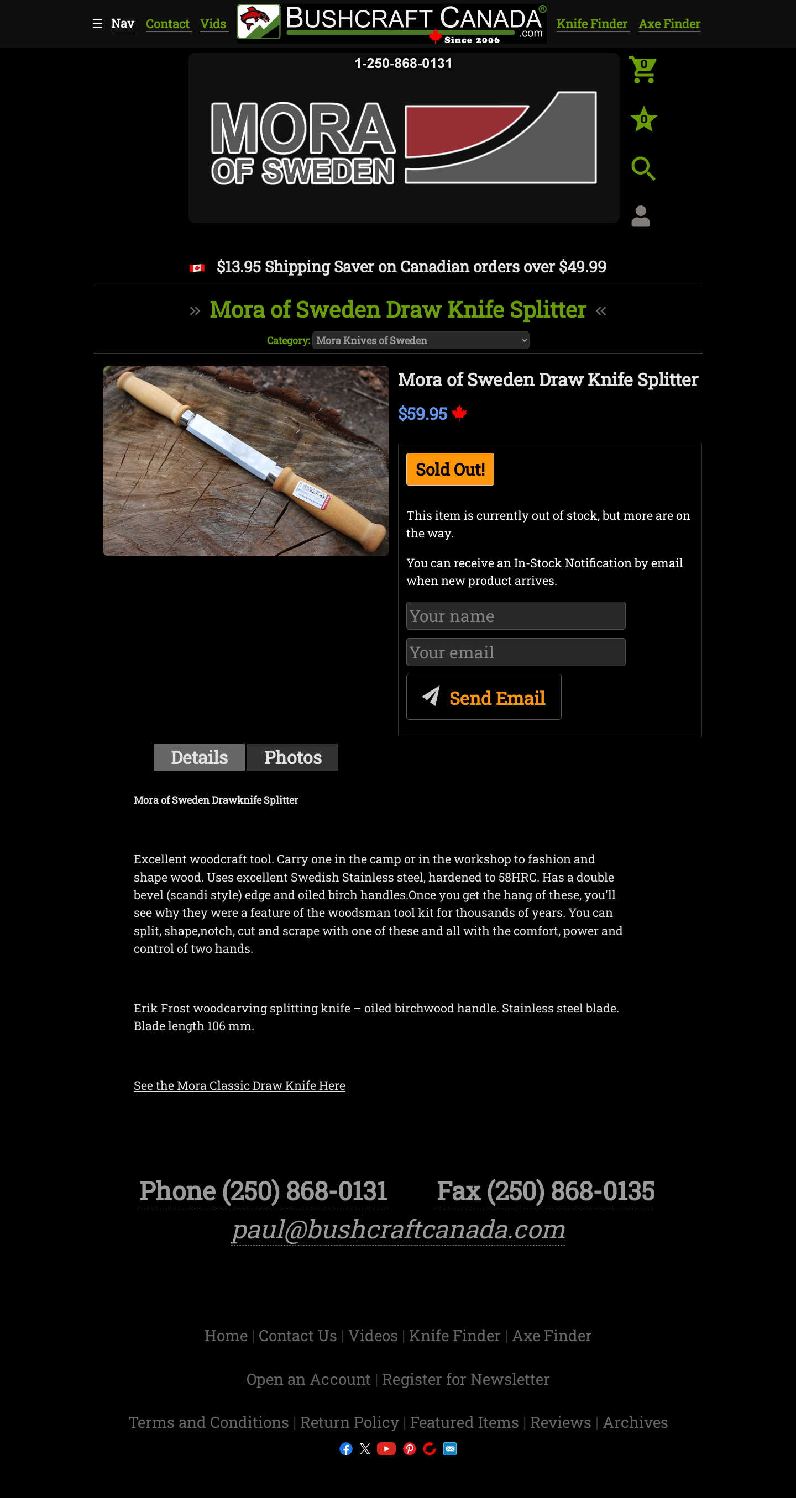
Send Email (481, 694)
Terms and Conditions (210, 1457)
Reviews (562, 1457)
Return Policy (351, 1457)
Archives (635, 1457)
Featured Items (466, 1457)
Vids (214, 23)
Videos (375, 1370)
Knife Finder (593, 23)
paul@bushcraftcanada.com (398, 1263)
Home (228, 1370)
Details (199, 757)
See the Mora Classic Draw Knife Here (239, 1085)
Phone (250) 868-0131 (263, 1224)
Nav (122, 23)
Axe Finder (669, 23)
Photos (293, 757)
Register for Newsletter (466, 1413)
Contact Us (300, 1370)
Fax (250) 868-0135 (545, 1224)
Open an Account (309, 1413)
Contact (169, 23)
